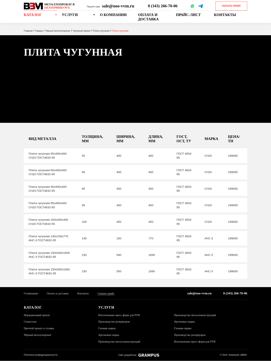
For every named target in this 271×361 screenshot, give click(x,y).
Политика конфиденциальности (41, 355)
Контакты (225, 15)
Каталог (33, 15)
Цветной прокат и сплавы (40, 328)
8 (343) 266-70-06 (163, 6)
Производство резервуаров (114, 321)
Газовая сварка (107, 328)
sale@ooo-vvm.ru (118, 6)
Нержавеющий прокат (37, 315)
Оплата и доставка (148, 17)
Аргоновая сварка (185, 321)
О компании (113, 15)
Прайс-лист (188, 15)
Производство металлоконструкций (196, 315)
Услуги (70, 15)
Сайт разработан (138, 355)
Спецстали (30, 321)
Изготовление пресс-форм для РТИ (120, 315)
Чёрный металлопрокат (38, 335)
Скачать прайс (231, 6)
